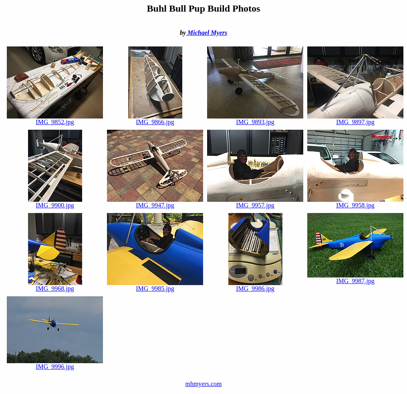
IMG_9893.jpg (255, 119)
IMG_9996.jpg (55, 364)
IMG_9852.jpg (55, 119)
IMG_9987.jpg (355, 278)
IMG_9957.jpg (255, 202)
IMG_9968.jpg (55, 285)
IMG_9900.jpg (55, 202)
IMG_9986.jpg (255, 285)
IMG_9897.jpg (355, 119)
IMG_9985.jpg (155, 285)
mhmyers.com (203, 383)
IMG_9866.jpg (155, 119)
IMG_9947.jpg (155, 202)
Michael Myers (206, 32)
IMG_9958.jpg (355, 202)
